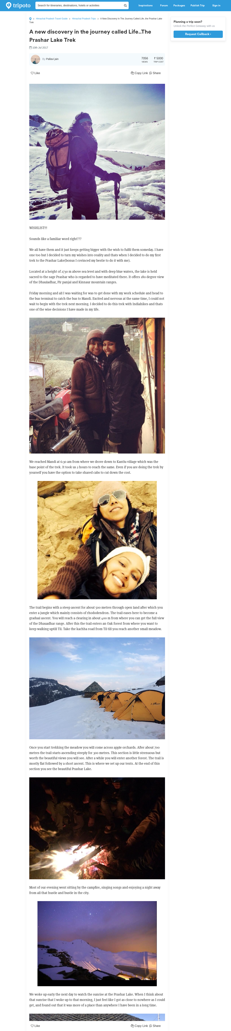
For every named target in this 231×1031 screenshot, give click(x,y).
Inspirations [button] (147, 5)
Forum (164, 5)
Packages (179, 5)
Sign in (216, 5)
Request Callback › (198, 34)
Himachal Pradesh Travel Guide (51, 18)
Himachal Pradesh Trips (84, 18)
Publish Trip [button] (199, 5)
